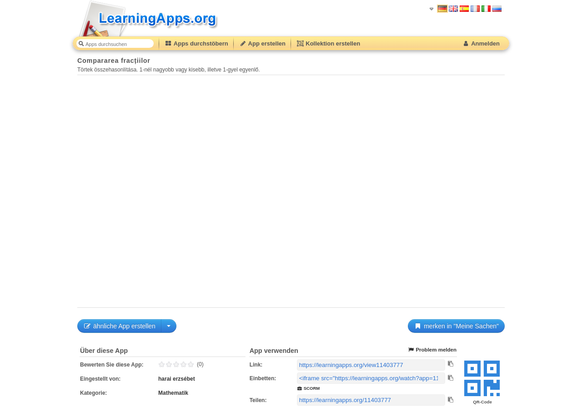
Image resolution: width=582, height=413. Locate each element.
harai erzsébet (176, 379)
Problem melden (432, 350)
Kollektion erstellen (328, 43)
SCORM (308, 388)
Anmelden (481, 43)
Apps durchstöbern (196, 43)
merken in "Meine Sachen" (456, 326)
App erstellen (262, 43)
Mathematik (173, 393)
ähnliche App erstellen (119, 326)
